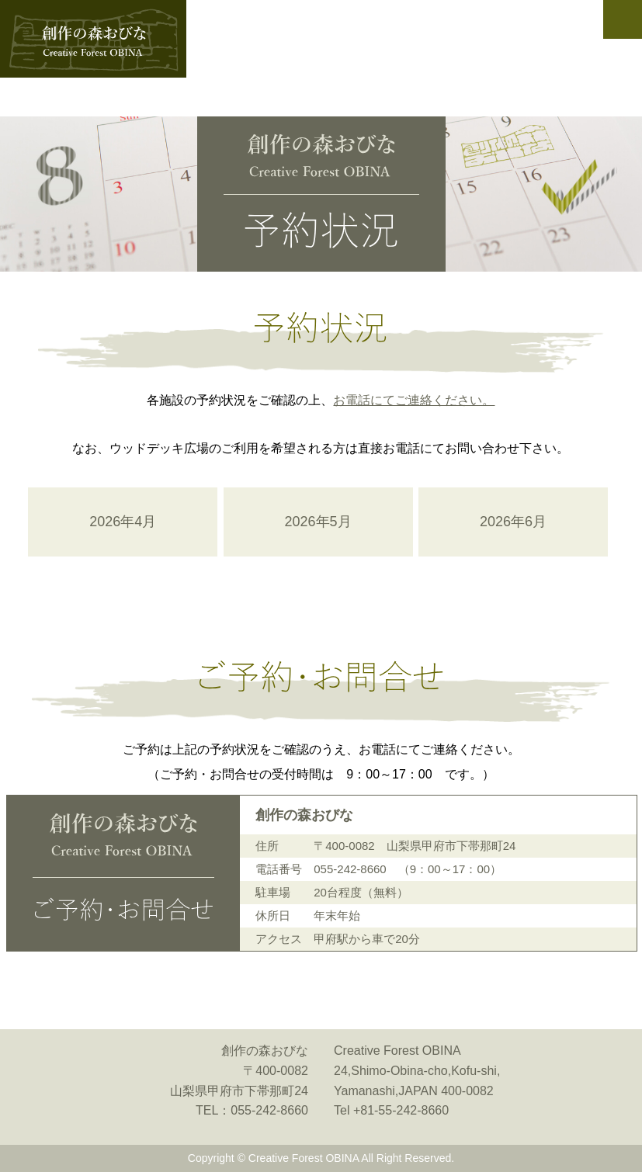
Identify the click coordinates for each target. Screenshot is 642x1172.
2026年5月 (318, 521)
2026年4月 (122, 521)
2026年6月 (513, 521)
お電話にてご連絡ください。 (414, 400)
